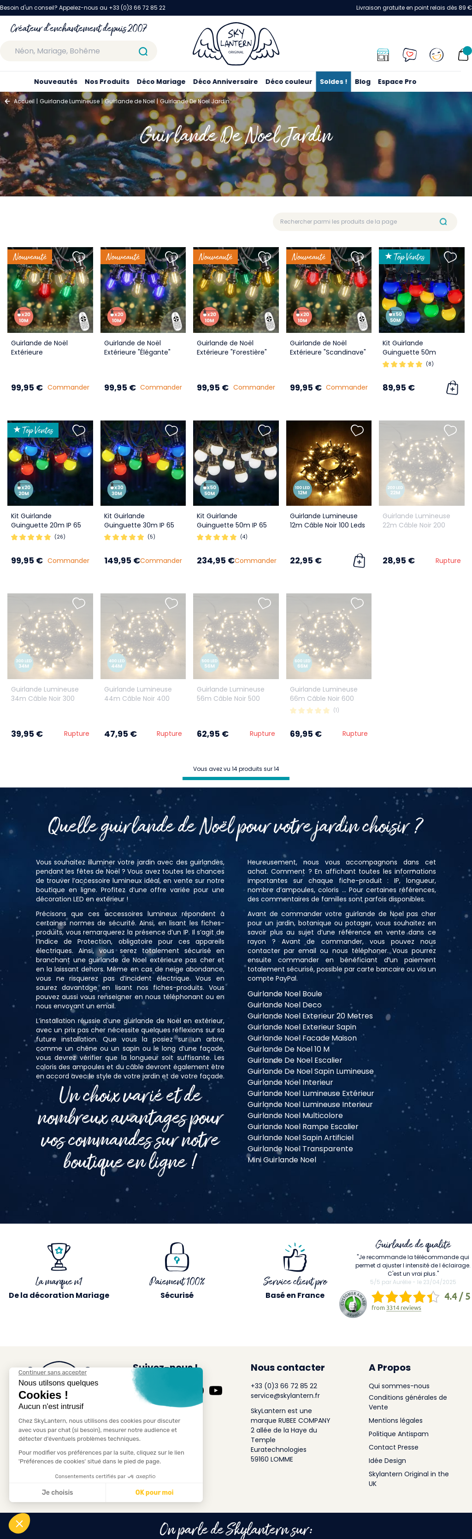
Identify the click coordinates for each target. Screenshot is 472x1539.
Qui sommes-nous (399, 1386)
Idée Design (387, 1460)
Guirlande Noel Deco (285, 1005)
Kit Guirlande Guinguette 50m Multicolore (409, 352)
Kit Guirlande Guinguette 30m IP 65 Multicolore (139, 525)
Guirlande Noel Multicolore (295, 1115)
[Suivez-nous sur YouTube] (215, 1390)
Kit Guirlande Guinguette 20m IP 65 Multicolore (46, 525)
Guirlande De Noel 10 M (289, 1049)
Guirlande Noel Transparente (300, 1148)
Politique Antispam (399, 1433)
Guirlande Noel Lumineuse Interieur (310, 1104)
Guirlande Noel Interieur (290, 1082)
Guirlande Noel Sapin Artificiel (301, 1137)
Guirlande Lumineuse (70, 101)
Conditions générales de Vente (408, 1402)
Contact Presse (394, 1447)
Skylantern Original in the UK (409, 1478)
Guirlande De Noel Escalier (295, 1060)
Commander (68, 387)
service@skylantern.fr (285, 1395)
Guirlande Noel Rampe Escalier (303, 1126)
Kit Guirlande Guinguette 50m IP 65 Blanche (232, 525)
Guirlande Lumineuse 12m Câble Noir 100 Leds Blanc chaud (327, 525)
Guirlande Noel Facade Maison (302, 1038)
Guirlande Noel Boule (285, 994)
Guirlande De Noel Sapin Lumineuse (311, 1071)
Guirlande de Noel (130, 101)
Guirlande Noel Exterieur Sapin (302, 1027)
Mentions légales (396, 1420)
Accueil (24, 101)
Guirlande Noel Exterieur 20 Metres (310, 1016)
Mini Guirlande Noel (282, 1159)
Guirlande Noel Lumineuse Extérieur (311, 1093)
